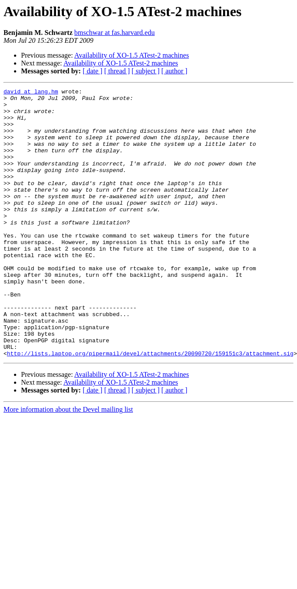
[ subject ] (146, 71)
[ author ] (174, 71)
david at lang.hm (30, 92)
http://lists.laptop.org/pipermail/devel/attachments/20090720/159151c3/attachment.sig (150, 407)
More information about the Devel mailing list (68, 463)
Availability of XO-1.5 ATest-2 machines (131, 55)
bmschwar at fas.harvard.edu (114, 32)
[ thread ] (117, 71)
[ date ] (92, 71)
